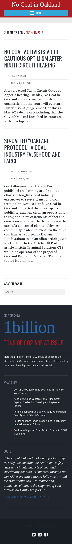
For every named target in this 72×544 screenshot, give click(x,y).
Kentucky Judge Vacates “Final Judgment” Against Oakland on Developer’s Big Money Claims (37, 402)
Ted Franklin (18, 75)
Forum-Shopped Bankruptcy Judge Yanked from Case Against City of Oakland (40, 413)
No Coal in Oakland (36, 4)
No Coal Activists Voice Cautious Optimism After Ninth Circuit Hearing (33, 58)
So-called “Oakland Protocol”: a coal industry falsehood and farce (32, 151)
